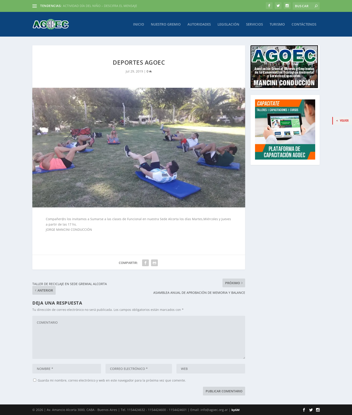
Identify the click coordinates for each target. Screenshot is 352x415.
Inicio (138, 24)
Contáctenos (304, 24)
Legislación (228, 24)
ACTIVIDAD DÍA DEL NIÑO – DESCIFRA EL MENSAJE (100, 6)
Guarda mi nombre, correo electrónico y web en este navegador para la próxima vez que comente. (112, 380)
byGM (235, 410)
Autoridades (199, 24)
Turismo (277, 24)
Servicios (254, 24)
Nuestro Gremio (166, 24)
